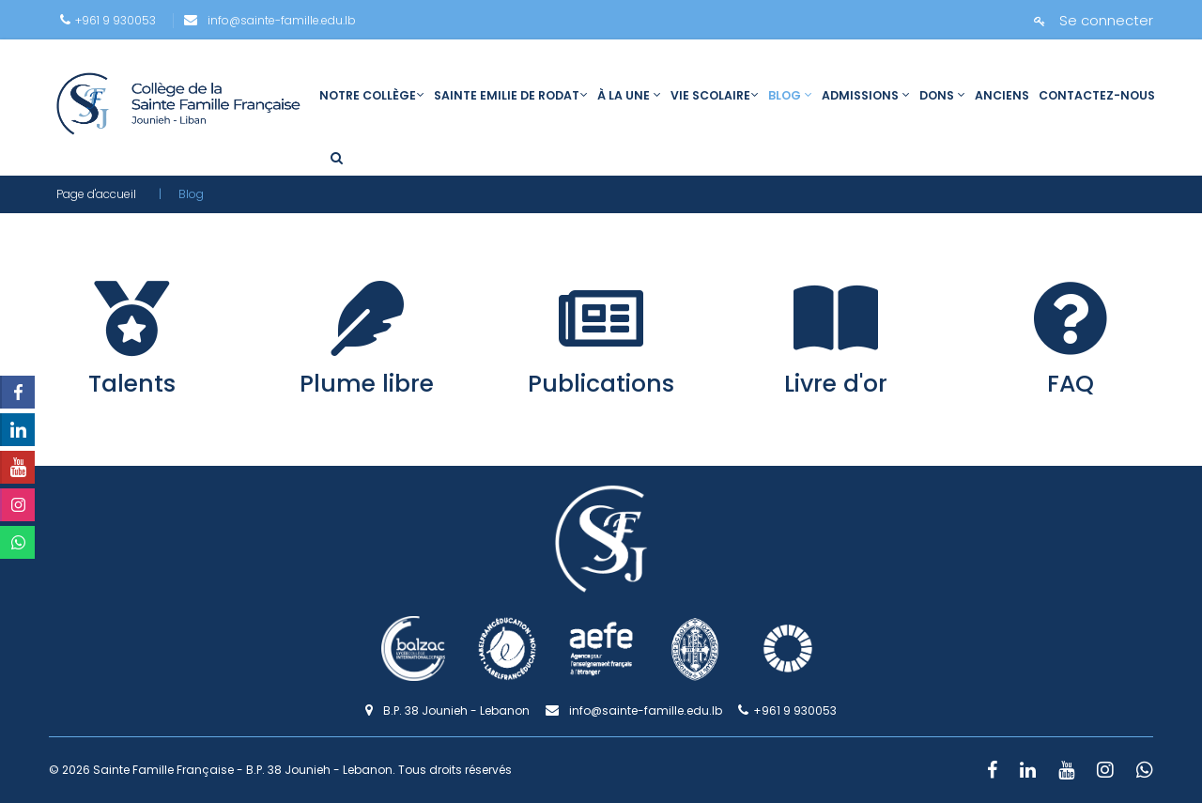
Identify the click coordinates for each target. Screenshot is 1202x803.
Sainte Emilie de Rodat (511, 95)
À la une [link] (629, 95)
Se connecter (1093, 20)
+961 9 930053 (108, 20)
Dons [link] (942, 95)
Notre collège (371, 95)
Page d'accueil (96, 194)
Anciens (1002, 95)
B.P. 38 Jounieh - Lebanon (447, 710)
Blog (790, 95)
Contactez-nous (1097, 95)
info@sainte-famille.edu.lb (270, 20)
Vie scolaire (714, 95)
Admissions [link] (866, 95)
